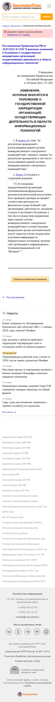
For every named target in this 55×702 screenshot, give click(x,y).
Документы (16, 26)
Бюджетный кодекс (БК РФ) (16, 463)
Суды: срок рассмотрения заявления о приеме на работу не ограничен (24, 403)
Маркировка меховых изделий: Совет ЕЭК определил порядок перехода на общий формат (26, 389)
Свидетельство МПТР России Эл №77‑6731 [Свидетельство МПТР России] (27, 651)
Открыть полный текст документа (30, 279)
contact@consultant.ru (27, 616)
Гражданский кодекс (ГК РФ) (17, 437)
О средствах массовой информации (20, 543)
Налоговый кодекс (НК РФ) (16, 447)
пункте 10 (23, 140)
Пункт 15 (21, 174)
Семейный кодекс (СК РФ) (15, 490)
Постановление (15, 297)
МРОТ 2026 (8, 511)
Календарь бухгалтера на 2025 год (20, 570)
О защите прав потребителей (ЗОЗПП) (22, 522)
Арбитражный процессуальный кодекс (22, 469)
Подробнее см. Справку (18, 34)
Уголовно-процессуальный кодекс (20, 501)
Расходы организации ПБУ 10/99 (19, 559)
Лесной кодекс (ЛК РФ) (14, 485)
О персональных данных (15, 533)
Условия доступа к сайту (27, 660)
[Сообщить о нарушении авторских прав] (27, 670)
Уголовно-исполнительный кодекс (20, 495)
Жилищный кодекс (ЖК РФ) (16, 442)
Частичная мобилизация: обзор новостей (23, 575)
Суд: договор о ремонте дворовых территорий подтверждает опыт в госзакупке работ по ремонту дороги (23, 343)
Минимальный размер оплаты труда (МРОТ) (25, 565)
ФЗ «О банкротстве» (12, 517)
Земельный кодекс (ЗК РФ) (16, 479)
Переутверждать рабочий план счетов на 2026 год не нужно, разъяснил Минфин (26, 358)
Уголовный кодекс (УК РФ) (16, 458)
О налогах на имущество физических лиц (23, 538)
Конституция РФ (10, 474)
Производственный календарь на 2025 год (24, 506)
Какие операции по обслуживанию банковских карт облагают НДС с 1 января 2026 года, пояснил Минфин (27, 327)
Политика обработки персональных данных (27, 656)
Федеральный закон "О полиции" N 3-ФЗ (23, 554)
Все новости (7, 412)
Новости (12, 313)
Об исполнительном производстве (20, 527)
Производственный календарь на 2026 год (24, 549)
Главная (5, 26)
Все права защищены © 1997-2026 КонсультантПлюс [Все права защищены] (27, 645)
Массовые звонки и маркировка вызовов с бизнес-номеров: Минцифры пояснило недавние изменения (27, 373)
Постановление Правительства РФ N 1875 (24, 581)
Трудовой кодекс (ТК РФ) (15, 453)
